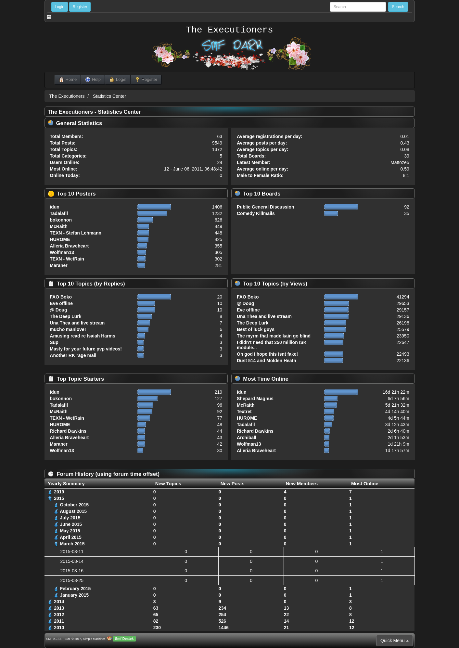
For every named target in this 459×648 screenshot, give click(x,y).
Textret (244, 411)
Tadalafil (59, 213)
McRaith (58, 226)
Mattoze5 (399, 162)
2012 (59, 614)
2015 (59, 498)
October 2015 (74, 504)
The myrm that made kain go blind (274, 335)
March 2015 (72, 543)
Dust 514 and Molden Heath (266, 360)
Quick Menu (394, 640)
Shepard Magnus (255, 398)
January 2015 (74, 595)
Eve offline (61, 303)
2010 (59, 627)
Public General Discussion (265, 207)
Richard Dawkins (68, 431)
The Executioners (229, 30)
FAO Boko (61, 296)
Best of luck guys (255, 329)
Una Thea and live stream (77, 322)
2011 (59, 621)
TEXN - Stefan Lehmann (75, 232)
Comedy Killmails (256, 213)
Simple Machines (94, 639)
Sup (54, 342)
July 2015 (70, 517)
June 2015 (71, 524)
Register (80, 7)
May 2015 (70, 530)
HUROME (60, 239)
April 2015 (71, 537)
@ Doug (58, 309)
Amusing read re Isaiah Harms (82, 335)
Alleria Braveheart (69, 245)
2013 (59, 608)
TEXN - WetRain (67, 258)
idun (54, 207)
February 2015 (75, 588)
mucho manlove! (68, 329)
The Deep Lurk (65, 316)
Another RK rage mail (73, 355)
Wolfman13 (62, 252)
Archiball (246, 437)
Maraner (58, 265)
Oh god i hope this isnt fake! (267, 354)
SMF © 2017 (73, 639)
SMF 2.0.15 (54, 639)
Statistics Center (109, 96)
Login (59, 7)
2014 (59, 601)
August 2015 (73, 511)
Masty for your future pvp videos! (86, 348)
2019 (59, 491)
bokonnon (61, 219)
